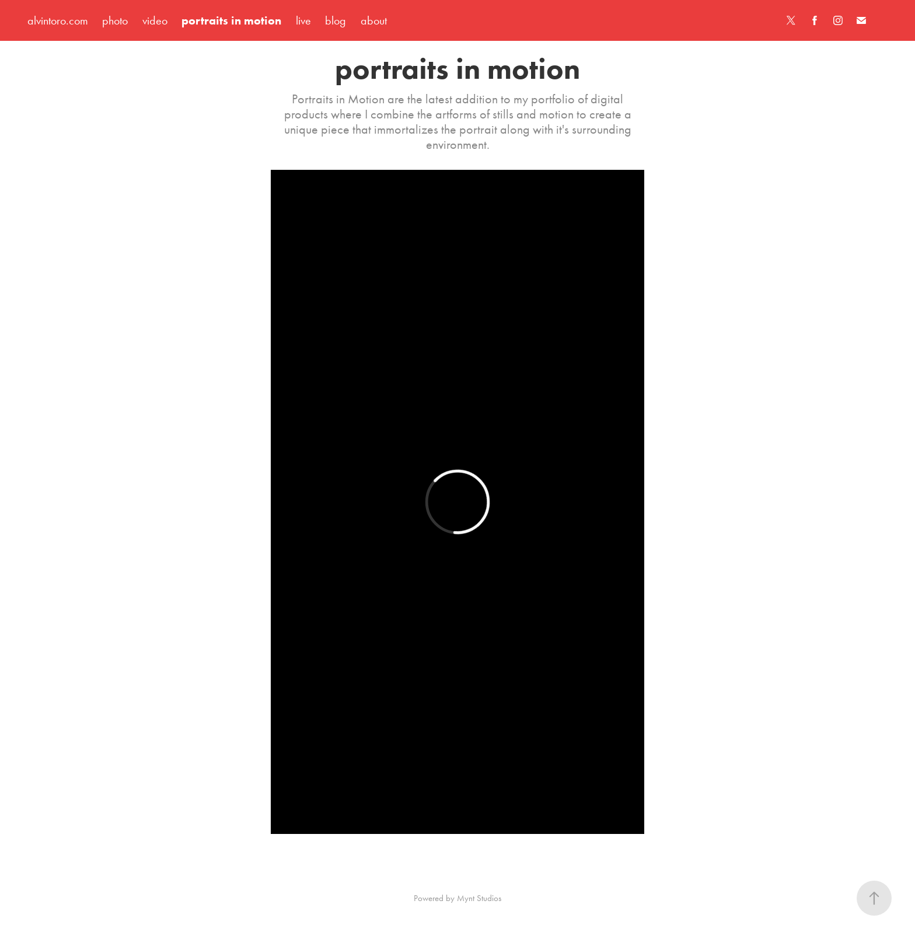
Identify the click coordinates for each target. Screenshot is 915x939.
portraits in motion (231, 20)
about (374, 20)
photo (115, 20)
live (303, 20)
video (154, 20)
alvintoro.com (57, 20)
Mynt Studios (479, 898)
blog (335, 20)
